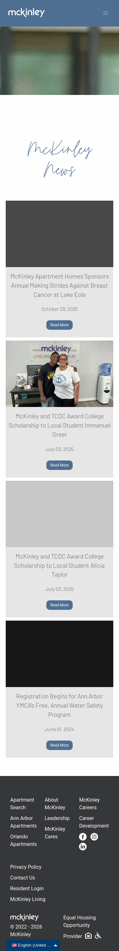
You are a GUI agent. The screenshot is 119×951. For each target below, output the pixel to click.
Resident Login (27, 888)
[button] (105, 13)
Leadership (57, 818)
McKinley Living (27, 899)
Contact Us (22, 878)
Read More (59, 325)
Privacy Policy (26, 867)
